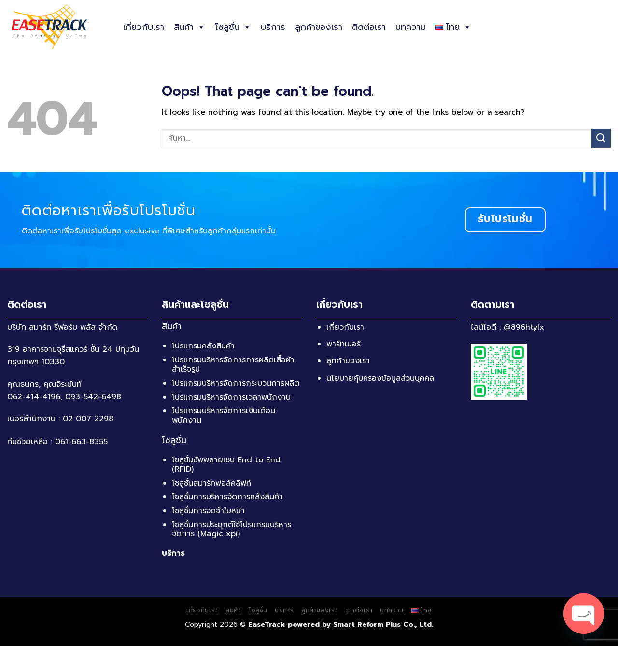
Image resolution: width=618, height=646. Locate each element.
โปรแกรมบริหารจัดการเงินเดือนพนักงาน (223, 415)
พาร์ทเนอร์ (343, 344)
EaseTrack (266, 624)
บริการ (273, 27)
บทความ (410, 27)
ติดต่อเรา (369, 27)
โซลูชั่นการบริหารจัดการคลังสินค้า (227, 496)
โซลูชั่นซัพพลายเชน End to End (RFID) (226, 464)
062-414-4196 (33, 396)
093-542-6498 (93, 396)
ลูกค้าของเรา (318, 27)
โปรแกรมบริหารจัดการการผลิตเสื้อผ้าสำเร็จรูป (233, 364)
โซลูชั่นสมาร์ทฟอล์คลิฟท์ (211, 483)
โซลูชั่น (233, 27)
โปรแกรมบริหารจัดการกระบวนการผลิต (235, 383)
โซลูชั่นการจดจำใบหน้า (208, 511)
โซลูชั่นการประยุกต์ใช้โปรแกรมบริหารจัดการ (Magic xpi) (231, 529)
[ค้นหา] (607, 26)
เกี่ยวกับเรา (143, 27)
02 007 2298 (88, 419)
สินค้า (189, 27)
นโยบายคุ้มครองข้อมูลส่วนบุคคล (380, 378)
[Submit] (601, 138)
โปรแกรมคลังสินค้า (203, 346)
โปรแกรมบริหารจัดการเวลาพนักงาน (231, 397)
